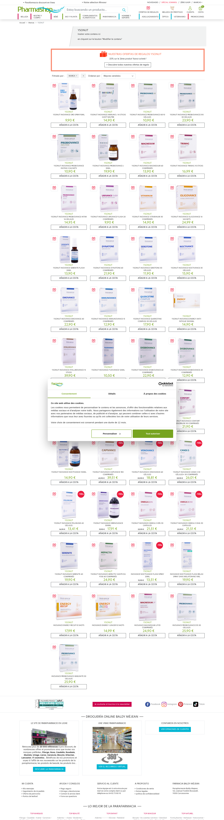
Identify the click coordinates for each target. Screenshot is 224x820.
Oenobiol (163, 818)
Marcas (197, 2)
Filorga (22, 818)
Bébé (56, 16)
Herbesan (187, 818)
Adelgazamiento (150, 16)
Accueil (22, 23)
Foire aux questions (69, 796)
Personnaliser (111, 433)
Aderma (60, 818)
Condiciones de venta (145, 788)
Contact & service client (70, 794)
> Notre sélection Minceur (94, 2)
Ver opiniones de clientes (175, 729)
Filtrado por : (58, 76)
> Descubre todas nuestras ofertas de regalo (127, 64)
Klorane (112, 818)
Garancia (46, 818)
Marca (72, 76)
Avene (38, 818)
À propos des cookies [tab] (155, 393)
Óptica (165, 16)
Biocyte (136, 818)
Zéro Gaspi (185, 2)
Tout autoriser (153, 433)
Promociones (197, 16)
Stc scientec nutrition (149, 818)
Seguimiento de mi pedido (33, 791)
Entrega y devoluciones (70, 791)
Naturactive (198, 818)
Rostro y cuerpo (38, 16)
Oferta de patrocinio (31, 794)
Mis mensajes (28, 788)
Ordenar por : (94, 76)
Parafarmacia (109, 16)
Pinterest (185, 704)
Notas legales (142, 791)
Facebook (152, 704)
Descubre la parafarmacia (49, 769)
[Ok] (125, 10)
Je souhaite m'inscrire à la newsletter (112, 704)
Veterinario (179, 16)
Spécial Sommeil (169, 2)
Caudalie (30, 818)
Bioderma (77, 818)
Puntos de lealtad (30, 796)
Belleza (24, 16)
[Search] (93, 10)
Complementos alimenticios (90, 16)
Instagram (169, 704)
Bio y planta (71, 16)
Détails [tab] (112, 393)
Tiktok (199, 704)
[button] (190, 9)
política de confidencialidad (147, 794)
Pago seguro (66, 788)
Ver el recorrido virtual (112, 766)
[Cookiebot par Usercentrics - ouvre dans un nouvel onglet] (160, 384)
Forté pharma (176, 818)
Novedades (152, 2)
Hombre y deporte (126, 16)
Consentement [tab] (69, 393)
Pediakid (120, 818)
